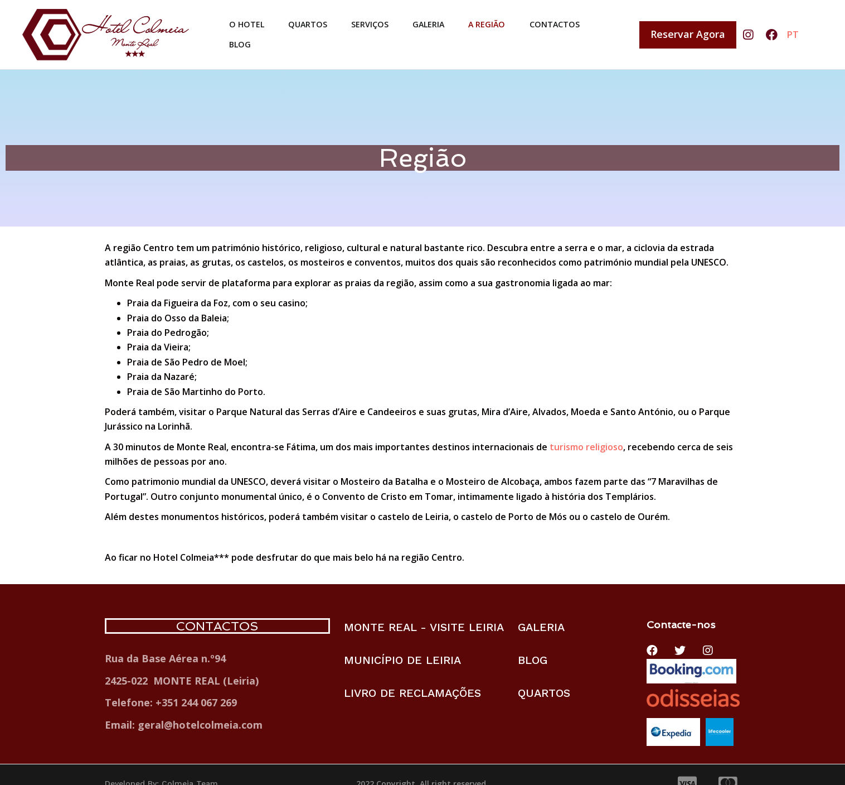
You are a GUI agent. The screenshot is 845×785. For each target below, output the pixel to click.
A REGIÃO (497, 21)
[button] (687, 35)
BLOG (238, 48)
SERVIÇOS (375, 21)
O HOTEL (247, 21)
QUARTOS (310, 21)
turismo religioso (586, 447)
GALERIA (437, 21)
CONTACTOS (569, 21)
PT (793, 34)
